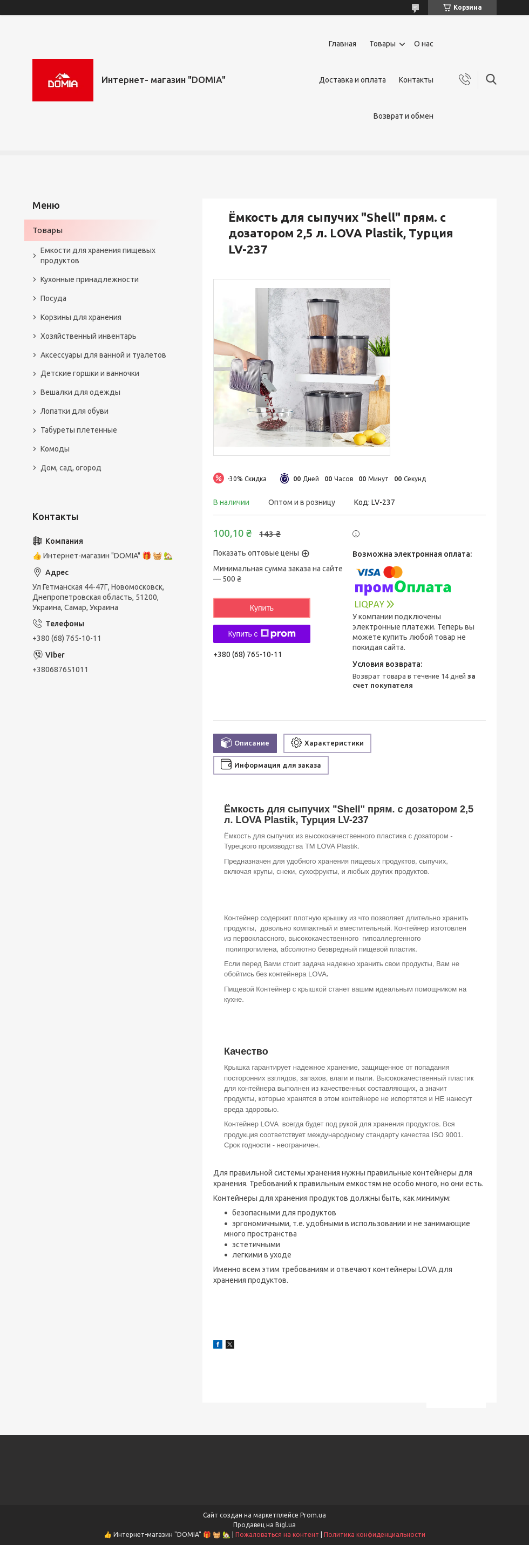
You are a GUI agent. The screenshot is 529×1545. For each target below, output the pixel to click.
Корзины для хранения (80, 317)
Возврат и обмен (403, 116)
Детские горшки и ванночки (89, 373)
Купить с (261, 634)
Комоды (55, 449)
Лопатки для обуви (74, 411)
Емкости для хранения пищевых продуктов (97, 255)
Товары (382, 43)
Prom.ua (313, 1515)
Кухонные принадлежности (89, 279)
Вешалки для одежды (80, 392)
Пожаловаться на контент (277, 1534)
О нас (423, 43)
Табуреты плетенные (78, 430)
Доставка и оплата (352, 80)
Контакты (416, 80)
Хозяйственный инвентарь (88, 336)
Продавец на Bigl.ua (264, 1524)
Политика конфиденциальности (374, 1534)
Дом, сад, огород (70, 467)
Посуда (53, 298)
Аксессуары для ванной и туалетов (103, 355)
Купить (262, 608)
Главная (342, 43)
